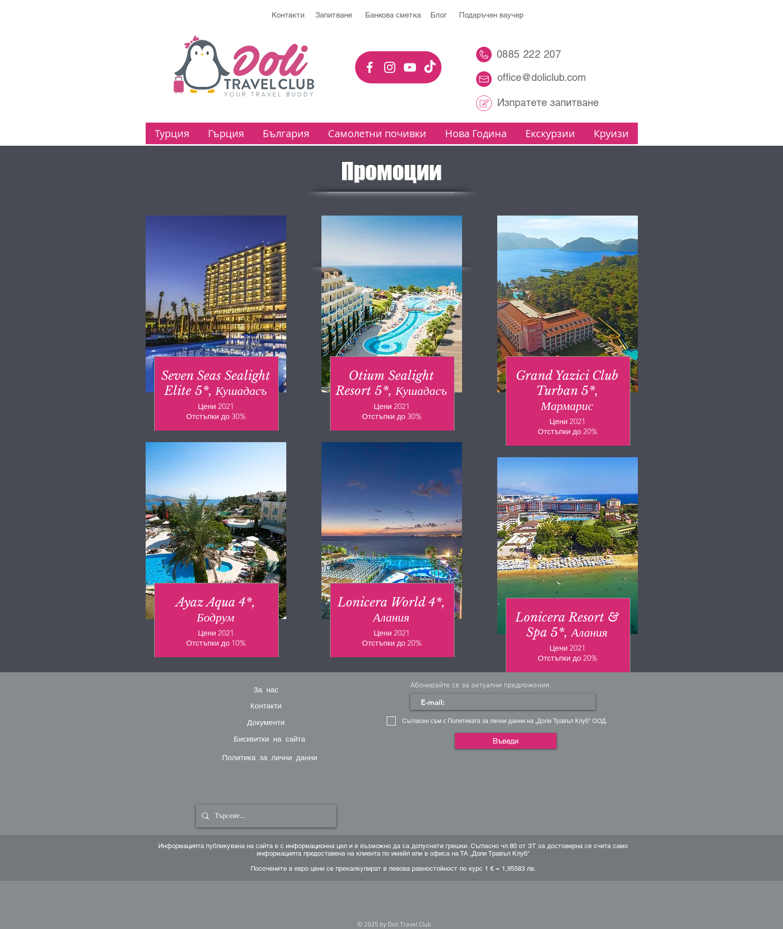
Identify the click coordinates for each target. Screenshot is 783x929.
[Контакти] (266, 705)
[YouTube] (409, 67)
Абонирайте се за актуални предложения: (480, 685)
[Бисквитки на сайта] (269, 739)
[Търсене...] (265, 816)
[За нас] (266, 689)
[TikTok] (429, 67)
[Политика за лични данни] (269, 757)
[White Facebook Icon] (369, 67)
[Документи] (266, 722)
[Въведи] (505, 741)
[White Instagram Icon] (389, 67)
